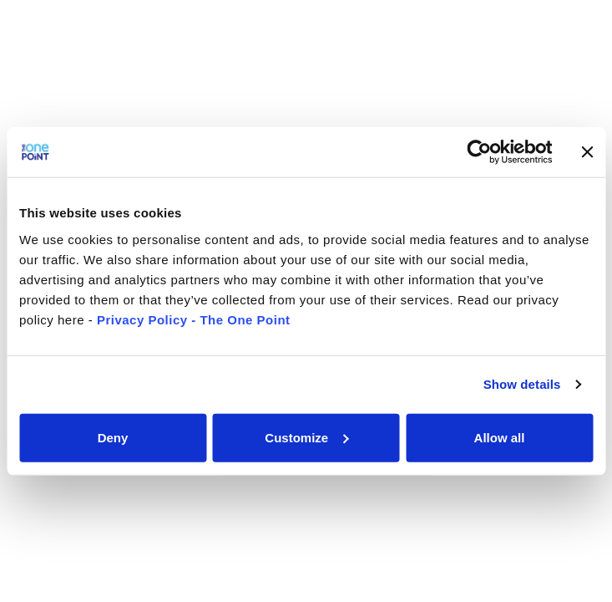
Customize (306, 437)
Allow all (499, 437)
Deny (113, 437)
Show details (522, 384)
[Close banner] (587, 152)
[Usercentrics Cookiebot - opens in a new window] (479, 152)
